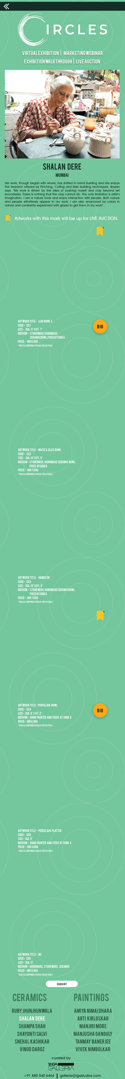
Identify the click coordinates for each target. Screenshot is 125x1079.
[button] (62, 273)
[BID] (100, 326)
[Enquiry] (62, 984)
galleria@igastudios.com (80, 1075)
